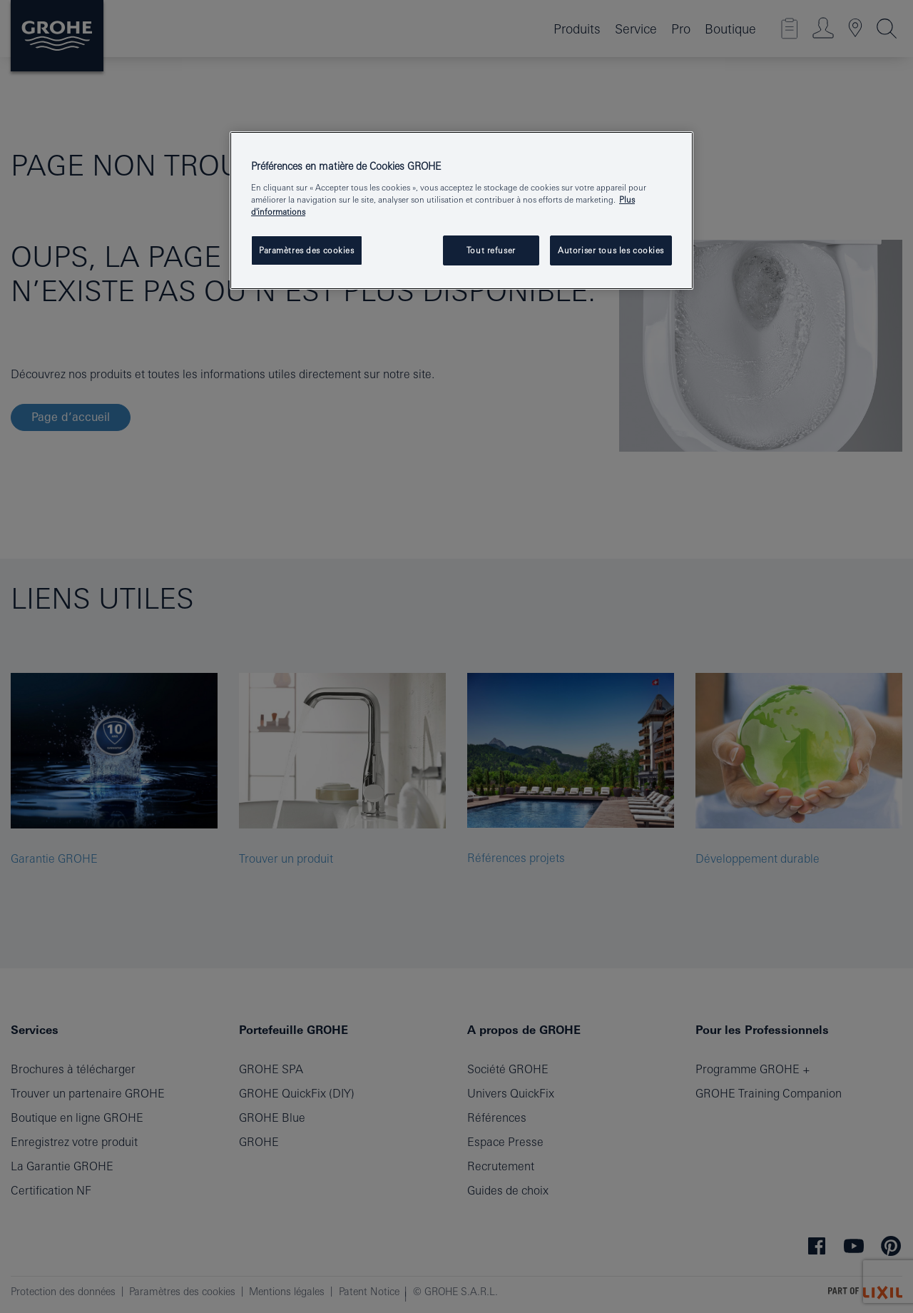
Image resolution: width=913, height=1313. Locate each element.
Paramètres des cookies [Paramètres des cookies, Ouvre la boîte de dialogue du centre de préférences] (307, 250)
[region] (461, 210)
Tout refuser (491, 250)
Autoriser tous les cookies (611, 250)
